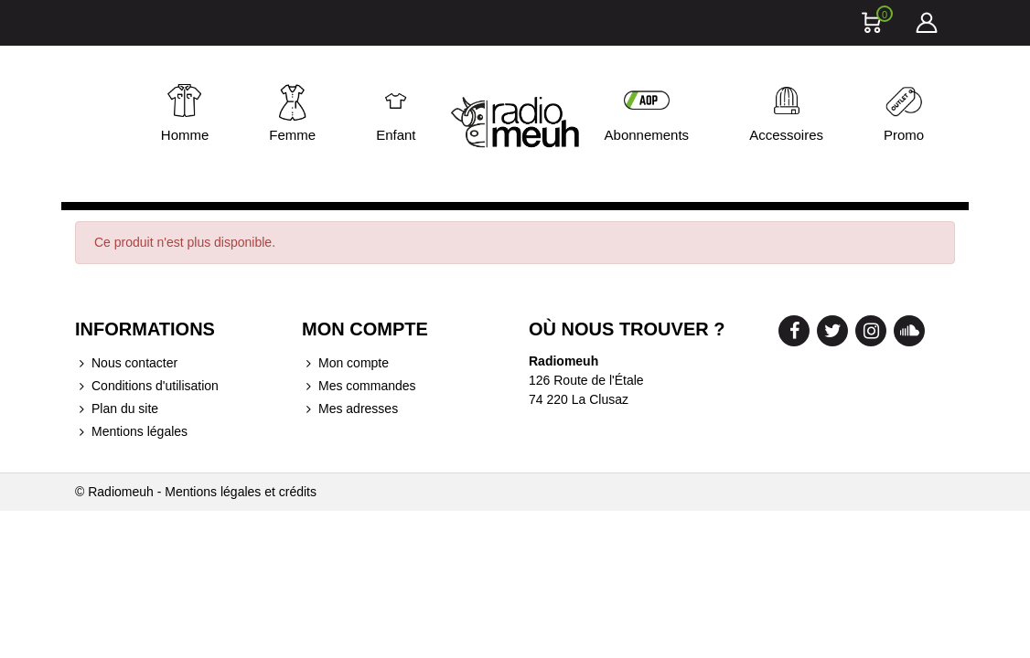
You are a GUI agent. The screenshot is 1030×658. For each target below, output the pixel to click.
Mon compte (345, 363)
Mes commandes (359, 386)
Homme (185, 135)
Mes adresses (350, 409)
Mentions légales (131, 431)
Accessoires (786, 135)
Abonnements (647, 135)
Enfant (395, 135)
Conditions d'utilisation (147, 386)
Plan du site (116, 409)
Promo (904, 135)
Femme (292, 135)
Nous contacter (126, 363)
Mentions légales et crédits (241, 491)
